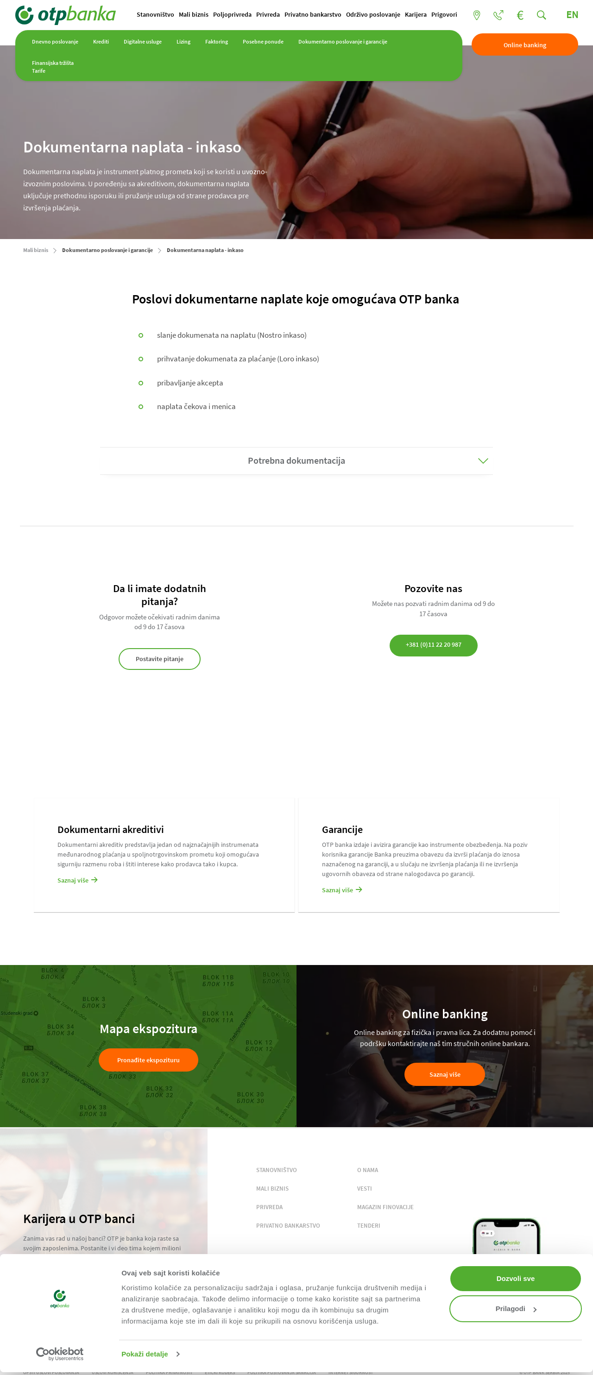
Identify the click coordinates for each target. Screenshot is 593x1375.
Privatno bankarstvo (220, 30)
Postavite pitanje (159, 660)
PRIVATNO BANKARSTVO (288, 1226)
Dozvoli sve (516, 1278)
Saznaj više (445, 1075)
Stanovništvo (63, 30)
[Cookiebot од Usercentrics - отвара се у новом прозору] (60, 1354)
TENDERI (368, 1226)
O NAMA (367, 1171)
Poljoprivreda (139, 30)
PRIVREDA (269, 1208)
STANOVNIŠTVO (276, 1171)
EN (564, 15)
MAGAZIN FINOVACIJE (385, 1208)
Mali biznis (101, 30)
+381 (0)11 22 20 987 (433, 645)
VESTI (364, 1189)
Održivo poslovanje (280, 30)
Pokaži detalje (144, 1354)
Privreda (175, 30)
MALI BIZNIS (272, 1189)
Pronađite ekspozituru (148, 1061)
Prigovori (352, 30)
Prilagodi (516, 1308)
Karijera (323, 30)
